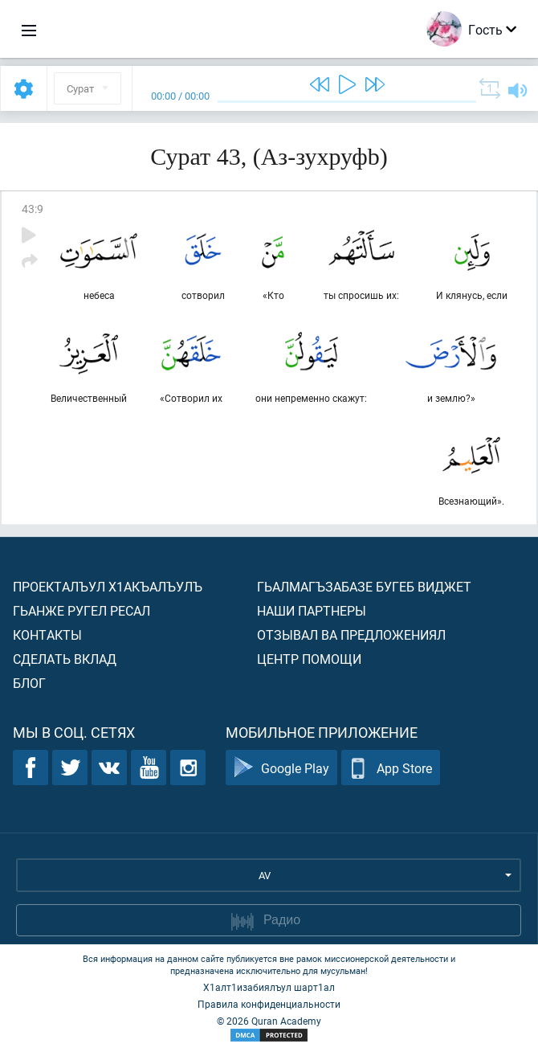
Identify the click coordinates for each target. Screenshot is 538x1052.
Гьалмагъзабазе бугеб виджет (364, 586)
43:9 (32, 208)
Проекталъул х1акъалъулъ (107, 586)
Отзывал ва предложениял (351, 634)
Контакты (47, 634)
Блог (29, 682)
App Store (390, 767)
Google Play (281, 767)
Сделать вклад (64, 658)
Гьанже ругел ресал (81, 610)
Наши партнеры (311, 610)
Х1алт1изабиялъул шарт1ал (269, 986)
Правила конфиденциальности (269, 1003)
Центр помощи (309, 658)
